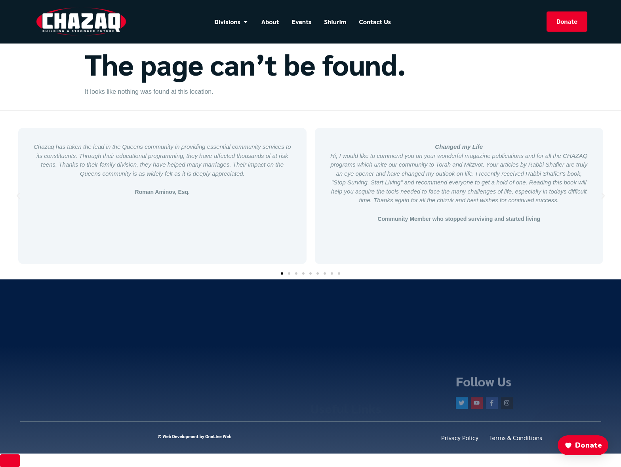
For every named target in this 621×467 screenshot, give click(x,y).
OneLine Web (218, 436)
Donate (566, 21)
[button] (18, 196)
